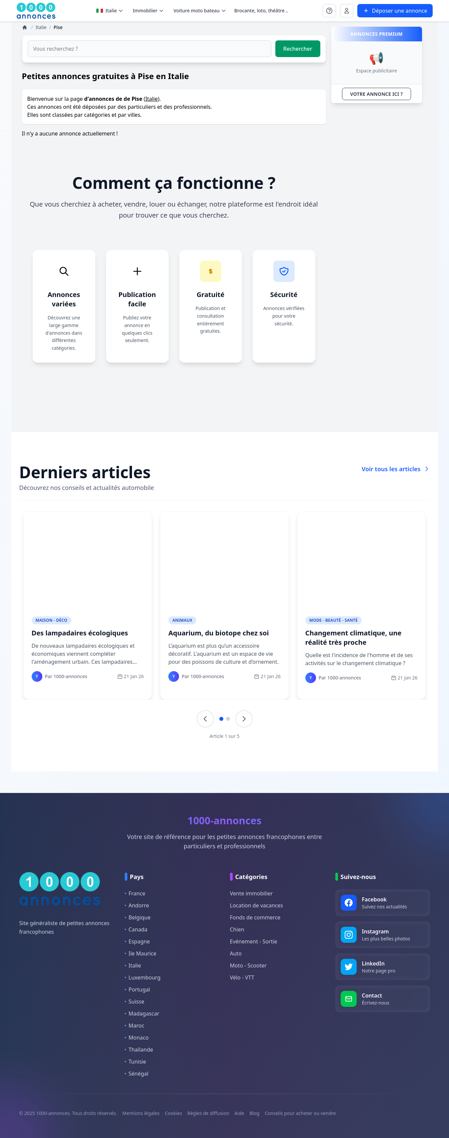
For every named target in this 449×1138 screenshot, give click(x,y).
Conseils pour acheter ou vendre (300, 1113)
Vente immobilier (251, 893)
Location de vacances (256, 905)
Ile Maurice (141, 953)
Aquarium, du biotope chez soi (218, 632)
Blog (254, 1113)
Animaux (182, 620)
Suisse (134, 1001)
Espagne (137, 941)
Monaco (137, 1037)
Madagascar (142, 1013)
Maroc (134, 1025)
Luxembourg (143, 977)
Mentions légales (141, 1113)
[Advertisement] (376, 208)
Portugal (137, 989)
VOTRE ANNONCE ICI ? (376, 94)
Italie (110, 10)
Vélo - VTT (242, 977)
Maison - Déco (52, 620)
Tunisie (135, 1061)
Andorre (137, 905)
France (135, 893)
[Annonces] (25, 27)
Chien (237, 929)
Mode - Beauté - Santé (333, 620)
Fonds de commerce (255, 917)
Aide (239, 1113)
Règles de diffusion (208, 1113)
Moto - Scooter (248, 965)
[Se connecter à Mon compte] (329, 10)
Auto (236, 953)
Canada (136, 929)
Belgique (138, 917)
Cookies (173, 1113)
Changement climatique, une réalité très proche (353, 637)
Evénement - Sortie (253, 941)
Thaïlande (139, 1049)
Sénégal (137, 1073)
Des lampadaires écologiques (80, 632)
